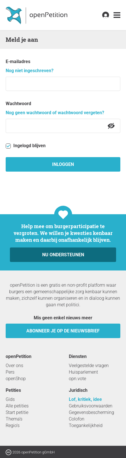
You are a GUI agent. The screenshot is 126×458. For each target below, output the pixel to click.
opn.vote (77, 378)
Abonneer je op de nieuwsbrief (63, 331)
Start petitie (17, 412)
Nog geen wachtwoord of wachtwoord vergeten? (55, 112)
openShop (16, 378)
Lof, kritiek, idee (85, 399)
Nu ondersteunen (63, 254)
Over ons (14, 365)
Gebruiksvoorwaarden (90, 406)
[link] (117, 15)
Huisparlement (83, 372)
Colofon (76, 419)
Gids (10, 399)
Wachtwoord (18, 103)
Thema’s (14, 419)
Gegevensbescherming (91, 412)
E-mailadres (18, 61)
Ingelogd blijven (26, 146)
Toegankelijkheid (85, 425)
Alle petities (17, 406)
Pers (10, 372)
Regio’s (13, 425)
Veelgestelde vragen (89, 365)
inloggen (63, 164)
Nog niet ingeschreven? (30, 70)
